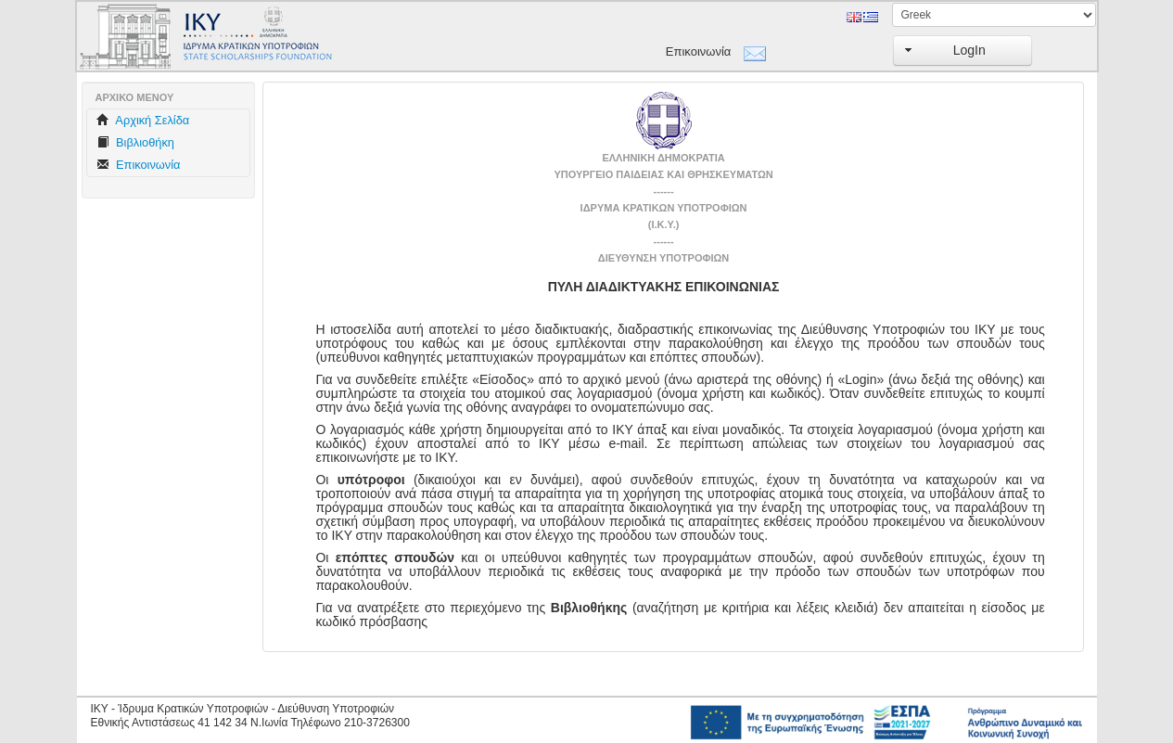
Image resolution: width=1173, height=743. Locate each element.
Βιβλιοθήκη (135, 142)
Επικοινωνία (699, 51)
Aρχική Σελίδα (143, 120)
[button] (962, 50)
